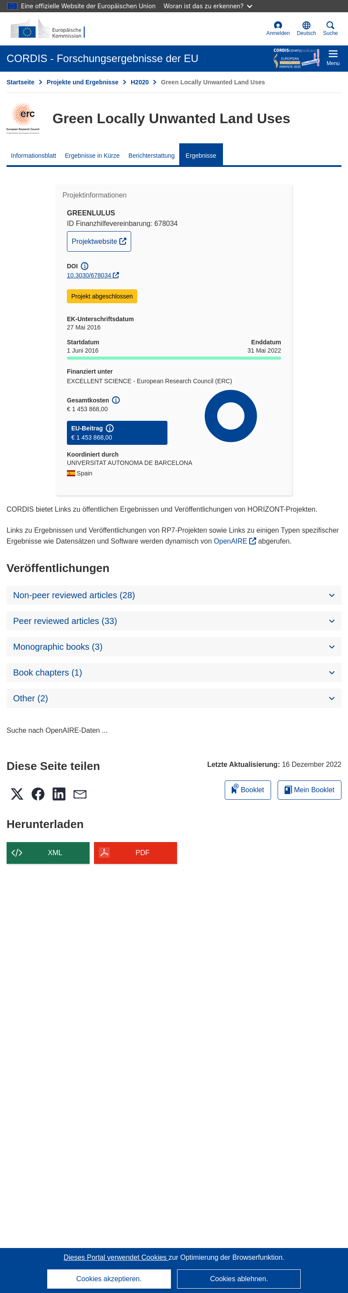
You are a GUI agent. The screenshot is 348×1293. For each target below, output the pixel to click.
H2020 (140, 82)
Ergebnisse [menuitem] (201, 155)
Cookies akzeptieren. (109, 1279)
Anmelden (278, 28)
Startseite (21, 82)
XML (55, 852)
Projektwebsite (101, 240)
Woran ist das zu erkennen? (208, 6)
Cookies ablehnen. (239, 1279)
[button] (306, 28)
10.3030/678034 (89, 275)
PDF (143, 852)
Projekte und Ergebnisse (82, 82)
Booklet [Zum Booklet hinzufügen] (248, 788)
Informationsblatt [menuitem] (33, 155)
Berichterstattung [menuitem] (152, 155)
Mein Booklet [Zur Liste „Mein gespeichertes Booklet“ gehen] (309, 790)
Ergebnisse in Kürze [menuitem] (92, 155)
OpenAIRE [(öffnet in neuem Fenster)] (231, 541)
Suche (330, 28)
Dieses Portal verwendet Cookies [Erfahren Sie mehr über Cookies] (115, 1257)
